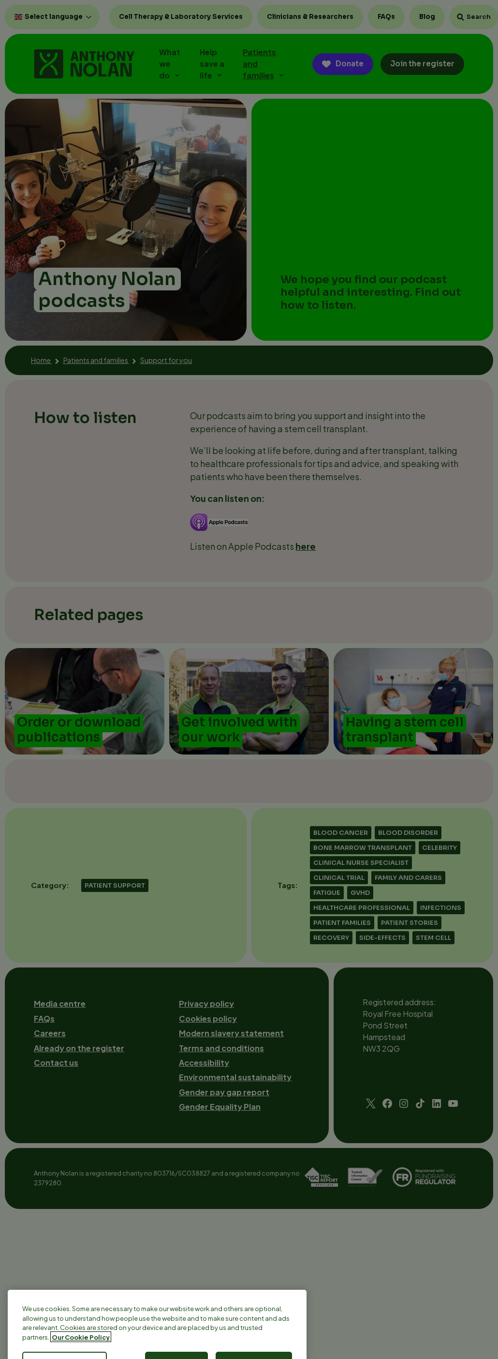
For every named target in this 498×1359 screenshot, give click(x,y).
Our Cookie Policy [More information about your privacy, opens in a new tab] (81, 1351)
